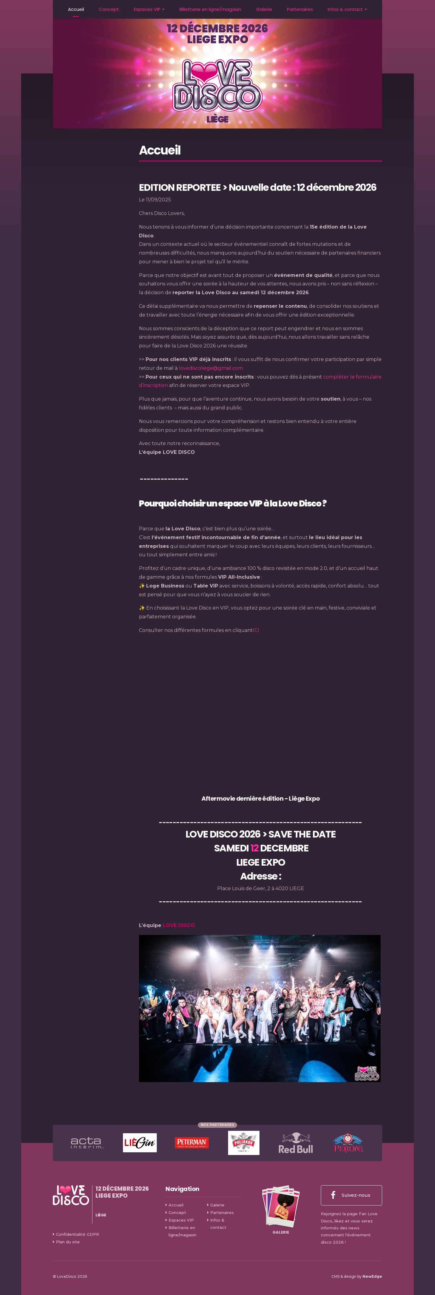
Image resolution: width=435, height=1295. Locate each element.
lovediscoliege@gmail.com (211, 368)
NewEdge (372, 1276)
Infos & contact (345, 9)
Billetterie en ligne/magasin (210, 9)
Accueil (76, 9)
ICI (256, 630)
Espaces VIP (147, 9)
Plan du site (68, 1241)
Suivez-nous (350, 1195)
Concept (109, 9)
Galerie (264, 9)
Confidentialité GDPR (77, 1234)
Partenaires (300, 9)
